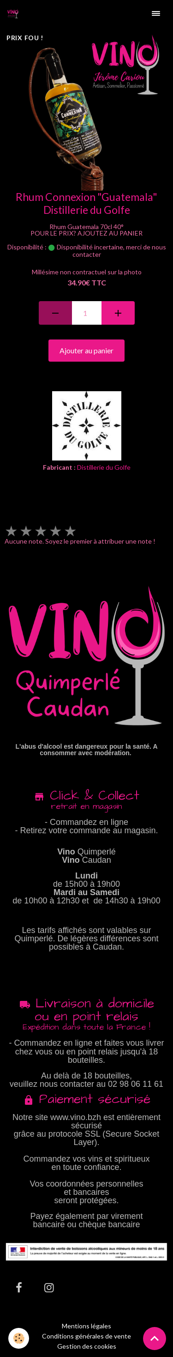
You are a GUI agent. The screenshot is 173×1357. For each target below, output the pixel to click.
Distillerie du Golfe (104, 467)
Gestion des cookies (86, 1346)
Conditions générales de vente (86, 1336)
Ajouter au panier (86, 350)
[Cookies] (18, 1338)
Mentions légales (86, 1326)
